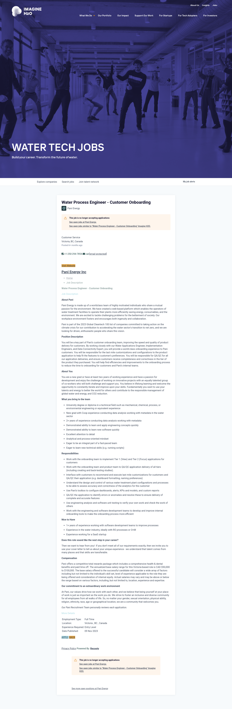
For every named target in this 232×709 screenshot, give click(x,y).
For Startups (165, 15)
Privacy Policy (69, 648)
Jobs (214, 5)
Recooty (94, 648)
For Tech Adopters (187, 15)
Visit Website (68, 265)
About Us (194, 5)
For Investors (210, 15)
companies (47, 181)
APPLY (65, 637)
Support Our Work (144, 15)
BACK (72, 637)
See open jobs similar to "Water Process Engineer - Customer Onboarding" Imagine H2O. (109, 226)
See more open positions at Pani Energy (90, 688)
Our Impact (123, 15)
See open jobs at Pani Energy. (82, 222)
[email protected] (98, 254)
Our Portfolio (104, 15)
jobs (68, 181)
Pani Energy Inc (74, 272)
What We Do (85, 15)
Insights (206, 5)
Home (69, 278)
